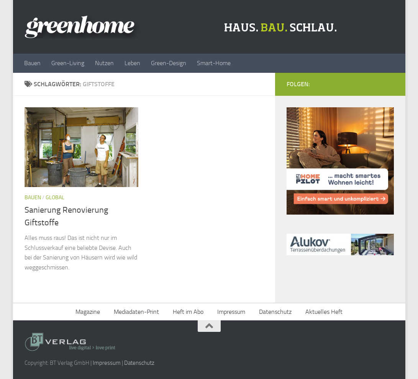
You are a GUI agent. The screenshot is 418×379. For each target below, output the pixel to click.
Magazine (87, 311)
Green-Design (168, 63)
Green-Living (67, 63)
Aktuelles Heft (324, 311)
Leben (132, 63)
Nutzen (104, 63)
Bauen (32, 63)
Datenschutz (275, 311)
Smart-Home (214, 63)
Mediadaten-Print (136, 311)
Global (55, 197)
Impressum (231, 311)
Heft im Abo (188, 311)
